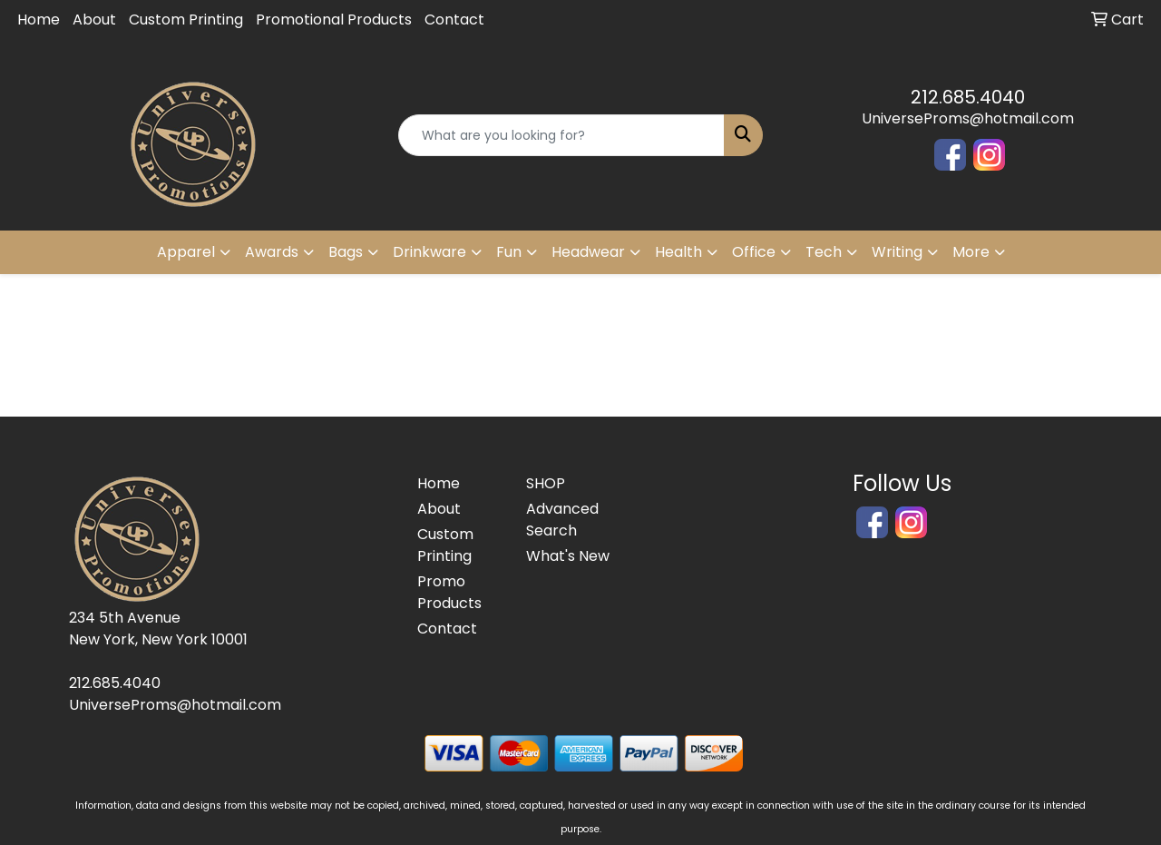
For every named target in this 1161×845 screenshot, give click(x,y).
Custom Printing (186, 19)
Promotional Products (334, 19)
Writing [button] (897, 251)
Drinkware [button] (429, 251)
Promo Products (449, 592)
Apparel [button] (186, 251)
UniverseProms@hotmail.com (968, 118)
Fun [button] (509, 251)
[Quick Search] (562, 135)
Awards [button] (271, 251)
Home (38, 19)
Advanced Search (562, 519)
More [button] (971, 251)
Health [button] (678, 251)
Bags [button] (345, 251)
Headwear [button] (588, 251)
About (94, 19)
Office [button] (754, 251)
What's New (568, 555)
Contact (454, 19)
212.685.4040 (968, 97)
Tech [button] (823, 251)
